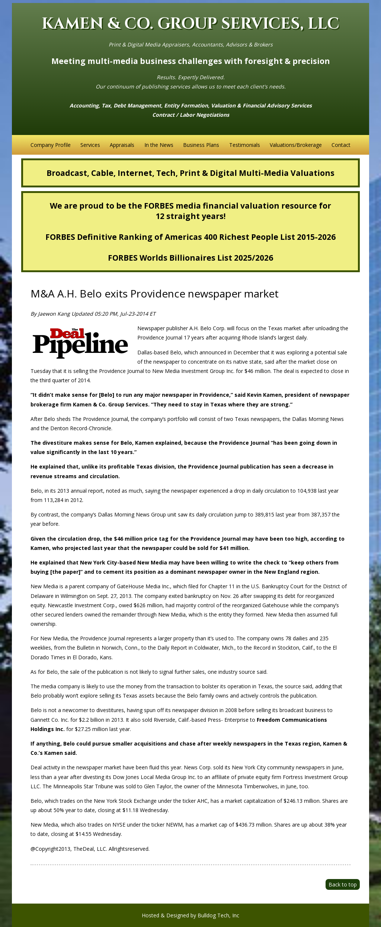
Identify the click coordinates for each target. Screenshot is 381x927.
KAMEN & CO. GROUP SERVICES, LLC (190, 24)
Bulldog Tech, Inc (218, 915)
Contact (341, 144)
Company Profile (51, 144)
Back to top (343, 884)
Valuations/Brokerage (296, 144)
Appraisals (122, 144)
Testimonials (244, 144)
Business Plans (201, 144)
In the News (158, 144)
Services (90, 144)
